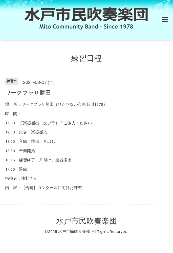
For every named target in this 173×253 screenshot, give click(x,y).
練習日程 (86, 58)
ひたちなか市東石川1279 (80, 104)
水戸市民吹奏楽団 (86, 221)
